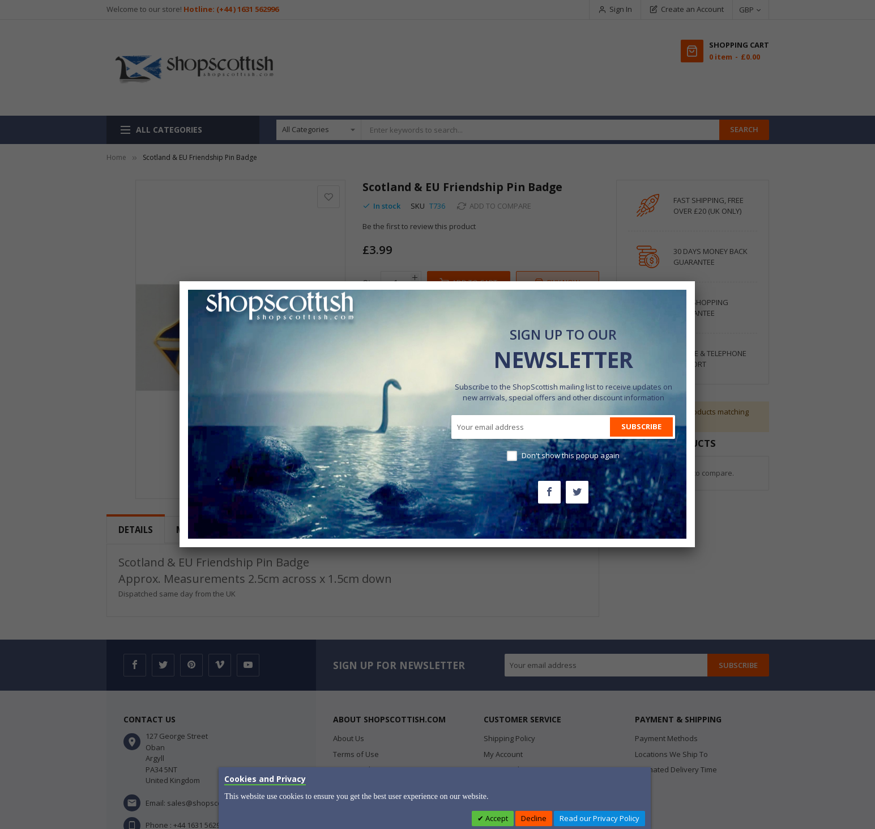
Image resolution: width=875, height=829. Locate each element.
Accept (496, 818)
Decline (534, 818)
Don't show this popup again (571, 455)
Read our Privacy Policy (599, 818)
